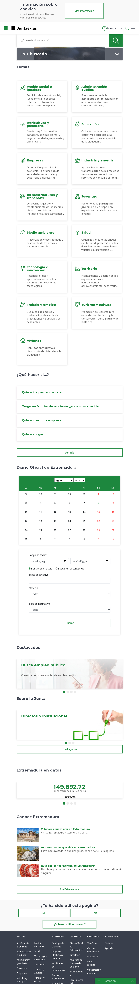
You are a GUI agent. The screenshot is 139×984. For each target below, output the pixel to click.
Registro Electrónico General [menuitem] (58, 955)
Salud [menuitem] (37, 951)
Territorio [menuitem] (39, 964)
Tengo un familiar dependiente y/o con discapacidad (61, 406)
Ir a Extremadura (69, 889)
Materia (33, 588)
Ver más (69, 452)
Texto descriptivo (39, 574)
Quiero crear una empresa (41, 420)
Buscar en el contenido (71, 568)
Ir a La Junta (70, 749)
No (95, 913)
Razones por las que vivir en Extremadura (68, 847)
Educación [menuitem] (22, 968)
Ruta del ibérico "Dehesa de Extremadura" (68, 866)
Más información (84, 11)
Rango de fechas (38, 555)
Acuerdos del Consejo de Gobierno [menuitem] (76, 963)
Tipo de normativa (39, 603)
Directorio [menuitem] (75, 954)
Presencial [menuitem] (92, 956)
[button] (112, 28)
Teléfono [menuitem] (92, 943)
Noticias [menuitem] (109, 943)
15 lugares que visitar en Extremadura (65, 829)
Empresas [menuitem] (22, 973)
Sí (44, 913)
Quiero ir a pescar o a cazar (42, 392)
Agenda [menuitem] (109, 948)
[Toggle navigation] (41, 28)
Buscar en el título (41, 568)
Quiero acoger (32, 434)
